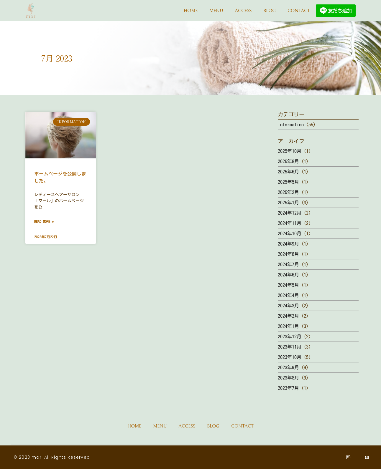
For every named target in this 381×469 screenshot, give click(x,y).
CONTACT (299, 10)
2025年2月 (288, 192)
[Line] (367, 457)
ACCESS (243, 10)
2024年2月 (288, 316)
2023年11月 (289, 346)
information (291, 124)
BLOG (269, 10)
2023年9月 (288, 367)
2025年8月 (288, 161)
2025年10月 (289, 151)
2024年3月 (288, 305)
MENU (216, 10)
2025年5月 (288, 182)
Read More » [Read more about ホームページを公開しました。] (44, 221)
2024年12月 (289, 213)
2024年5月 (288, 285)
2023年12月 (289, 336)
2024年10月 (289, 233)
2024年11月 (289, 223)
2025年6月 (288, 171)
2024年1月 (288, 326)
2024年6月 (288, 274)
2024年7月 (288, 264)
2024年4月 (288, 295)
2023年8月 (288, 377)
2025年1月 (288, 202)
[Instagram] (348, 457)
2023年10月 (289, 357)
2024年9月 (288, 243)
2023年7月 (288, 388)
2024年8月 (288, 254)
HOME (191, 10)
